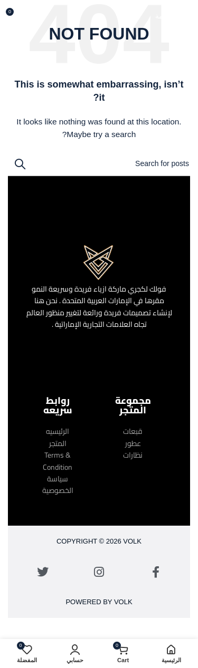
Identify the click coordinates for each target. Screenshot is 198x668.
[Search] (99, 164)
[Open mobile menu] (172, 15)
